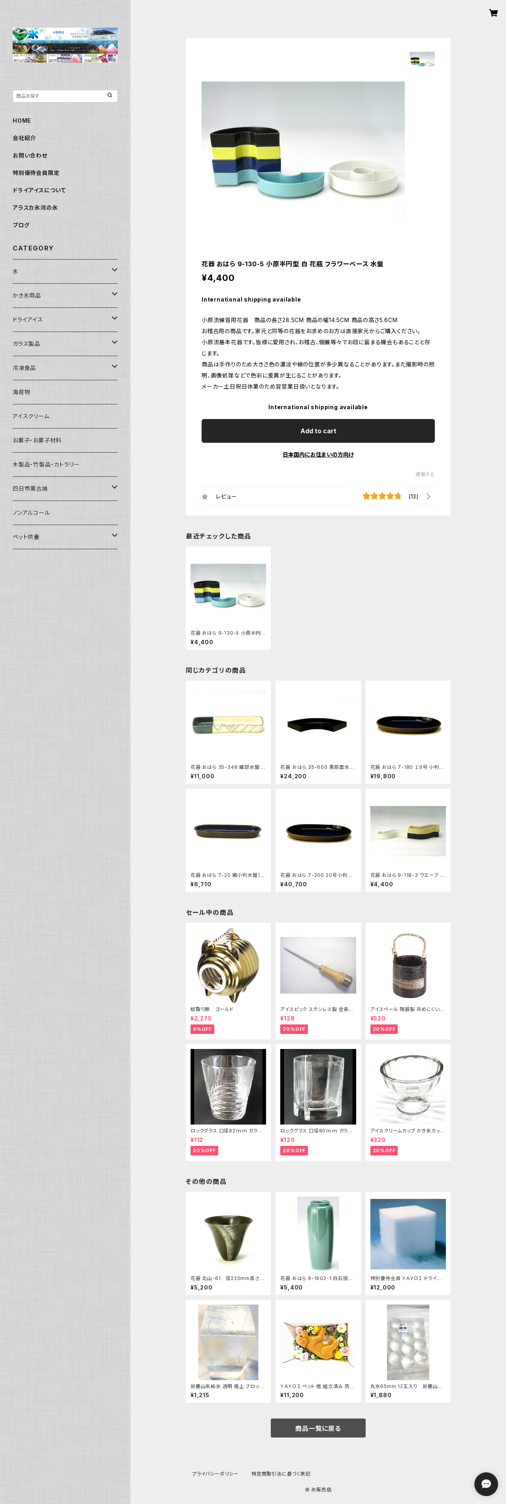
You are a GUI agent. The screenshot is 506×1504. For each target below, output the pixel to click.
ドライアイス (28, 319)
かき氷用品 (27, 295)
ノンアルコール (31, 512)
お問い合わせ (30, 155)
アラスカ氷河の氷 (35, 207)
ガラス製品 (26, 343)
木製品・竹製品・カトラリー (46, 464)
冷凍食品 (24, 367)
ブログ (21, 225)
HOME (22, 120)
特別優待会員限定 (36, 172)
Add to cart (318, 431)
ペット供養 (26, 536)
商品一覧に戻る (318, 1428)
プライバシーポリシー (215, 1474)
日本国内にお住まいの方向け (318, 454)
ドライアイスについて (39, 190)
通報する (425, 474)
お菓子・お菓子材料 (37, 440)
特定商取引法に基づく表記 (281, 1474)
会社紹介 (24, 138)
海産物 (21, 392)
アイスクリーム (31, 416)
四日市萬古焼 (30, 488)
